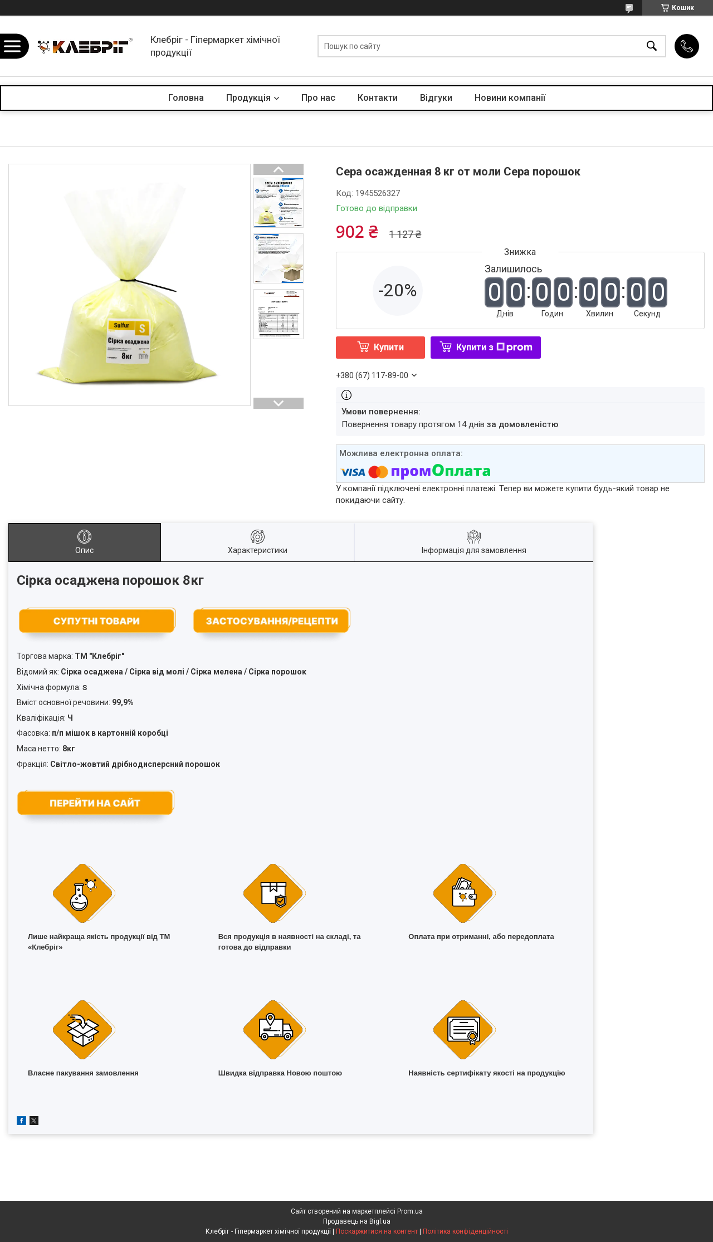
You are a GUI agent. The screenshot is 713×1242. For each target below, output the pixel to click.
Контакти (378, 97)
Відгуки (436, 97)
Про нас (318, 97)
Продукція (248, 97)
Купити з (494, 347)
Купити (389, 347)
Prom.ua (410, 1211)
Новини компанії (510, 97)
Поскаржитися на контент (377, 1231)
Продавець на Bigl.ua (356, 1221)
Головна (186, 97)
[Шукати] (651, 46)
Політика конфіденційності (465, 1231)
